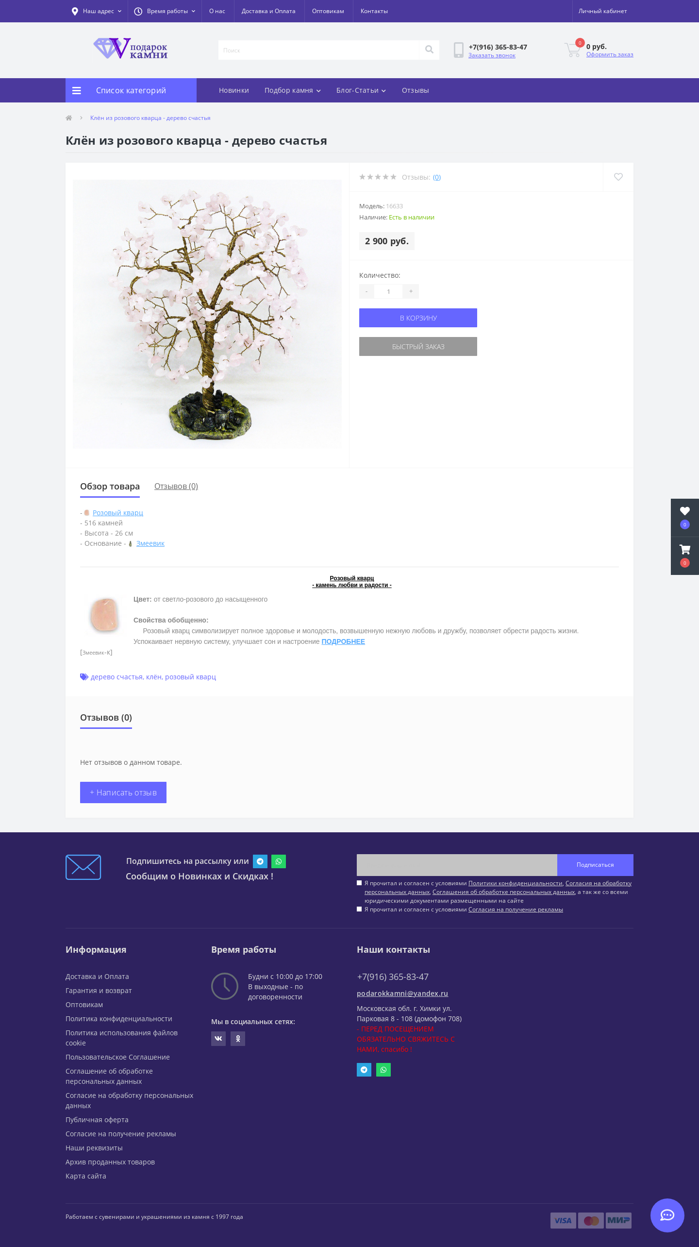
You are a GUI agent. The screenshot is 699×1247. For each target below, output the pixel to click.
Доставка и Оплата (269, 11)
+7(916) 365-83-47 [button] (393, 976)
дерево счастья (117, 676)
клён (154, 676)
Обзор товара (110, 486)
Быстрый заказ (418, 346)
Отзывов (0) (176, 486)
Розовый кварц (118, 512)
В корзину (418, 317)
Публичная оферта (97, 1119)
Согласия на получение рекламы (515, 909)
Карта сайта (86, 1175)
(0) (437, 177)
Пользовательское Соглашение (118, 1057)
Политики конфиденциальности (515, 883)
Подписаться (595, 864)
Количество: (379, 275)
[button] (164, 11)
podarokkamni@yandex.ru (403, 993)
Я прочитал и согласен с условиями (464, 909)
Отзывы (416, 90)
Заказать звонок (492, 55)
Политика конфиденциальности (119, 1018)
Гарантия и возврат (99, 990)
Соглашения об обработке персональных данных (504, 892)
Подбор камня (293, 90)
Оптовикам (328, 11)
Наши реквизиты (94, 1147)
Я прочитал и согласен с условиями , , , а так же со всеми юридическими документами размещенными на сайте (498, 892)
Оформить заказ (609, 54)
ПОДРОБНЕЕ (344, 641)
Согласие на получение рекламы (121, 1133)
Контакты (374, 11)
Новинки (234, 90)
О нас (217, 11)
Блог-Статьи (361, 90)
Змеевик (150, 543)
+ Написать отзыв (123, 792)
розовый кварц (190, 676)
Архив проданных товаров (110, 1161)
